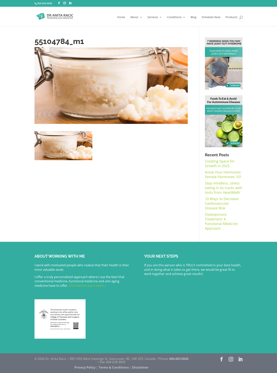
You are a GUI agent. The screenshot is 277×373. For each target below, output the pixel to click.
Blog (193, 17)
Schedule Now (211, 17)
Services (152, 17)
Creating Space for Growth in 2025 (220, 163)
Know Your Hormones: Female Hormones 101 (223, 174)
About (134, 17)
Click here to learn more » (87, 285)
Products (231, 17)
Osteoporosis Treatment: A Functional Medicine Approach (221, 221)
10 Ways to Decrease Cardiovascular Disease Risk (222, 203)
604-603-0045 (44, 3)
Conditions (174, 17)
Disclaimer (140, 367)
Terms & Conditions (114, 367)
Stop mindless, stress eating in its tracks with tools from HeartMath (223, 188)
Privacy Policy (84, 367)
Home (121, 17)
